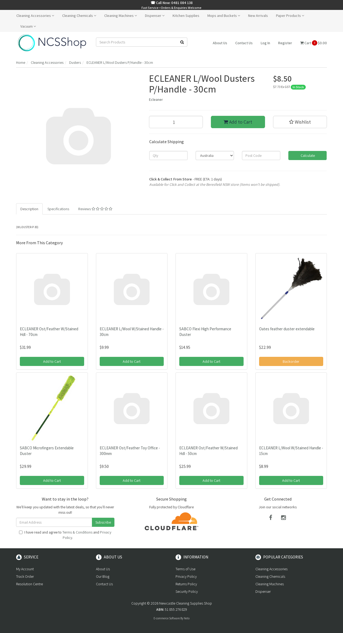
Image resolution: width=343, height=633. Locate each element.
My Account (25, 569)
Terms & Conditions (77, 532)
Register (285, 42)
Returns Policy (186, 584)
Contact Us (244, 42)
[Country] (215, 155)
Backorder (291, 361)
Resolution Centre (29, 584)
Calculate (307, 155)
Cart (313, 43)
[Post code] (261, 155)
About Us (220, 42)
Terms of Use (185, 569)
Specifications (58, 208)
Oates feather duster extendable (287, 328)
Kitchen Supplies (186, 15)
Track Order (25, 576)
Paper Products (290, 15)
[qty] (168, 155)
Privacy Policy (186, 576)
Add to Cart (237, 122)
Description (29, 208)
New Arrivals (258, 15)
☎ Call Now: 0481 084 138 (172, 2)
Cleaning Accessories (35, 15)
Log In (265, 42)
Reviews (95, 208)
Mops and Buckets (223, 15)
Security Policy (187, 591)
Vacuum (28, 26)
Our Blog (102, 576)
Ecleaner (156, 99)
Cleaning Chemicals (79, 15)
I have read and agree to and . (65, 535)
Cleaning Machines (120, 15)
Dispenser (155, 15)
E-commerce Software (167, 618)
